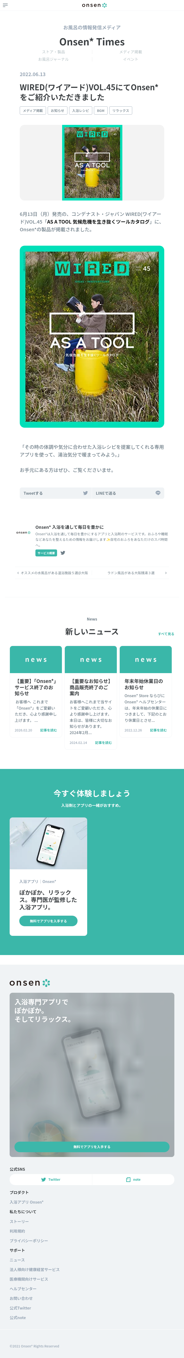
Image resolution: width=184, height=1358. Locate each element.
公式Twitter (20, 1307)
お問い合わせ (21, 1298)
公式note (18, 1317)
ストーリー (19, 1221)
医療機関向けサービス (29, 1279)
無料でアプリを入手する (92, 1146)
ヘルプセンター (23, 1288)
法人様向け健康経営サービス (35, 1269)
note (133, 1179)
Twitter (50, 1179)
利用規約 (17, 1231)
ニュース (17, 1259)
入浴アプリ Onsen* (27, 1202)
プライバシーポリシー (29, 1240)
